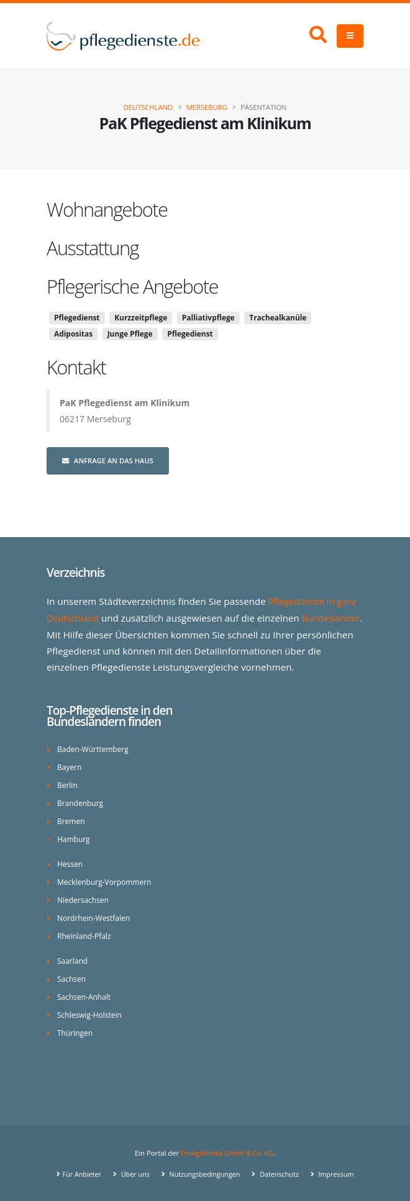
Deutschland (148, 107)
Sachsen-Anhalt (85, 995)
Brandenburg (81, 802)
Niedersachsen (84, 899)
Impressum (340, 1172)
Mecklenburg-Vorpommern (106, 881)
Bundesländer (77, 633)
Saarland (73, 959)
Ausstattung (93, 248)
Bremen (71, 820)
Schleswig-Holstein (91, 1013)
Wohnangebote (107, 209)
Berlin (67, 784)
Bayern (70, 766)
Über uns (131, 1172)
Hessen (70, 863)
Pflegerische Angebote (132, 286)
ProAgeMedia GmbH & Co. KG (227, 1151)
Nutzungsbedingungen (203, 1172)
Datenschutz (281, 1172)
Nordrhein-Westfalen (95, 917)
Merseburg (206, 107)
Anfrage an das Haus (107, 460)
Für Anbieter (77, 1172)
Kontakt (76, 367)
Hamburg (74, 838)
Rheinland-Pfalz (85, 935)
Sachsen (72, 977)
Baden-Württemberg (94, 748)
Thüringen (75, 1032)
